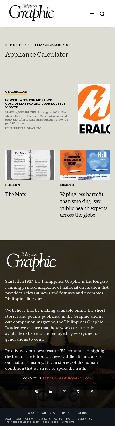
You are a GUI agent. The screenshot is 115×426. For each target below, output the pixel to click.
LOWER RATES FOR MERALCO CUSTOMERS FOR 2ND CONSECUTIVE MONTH (35, 104)
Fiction (12, 185)
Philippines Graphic (23, 128)
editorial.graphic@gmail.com (67, 378)
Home (10, 45)
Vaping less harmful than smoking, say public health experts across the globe (83, 204)
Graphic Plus (16, 91)
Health (67, 185)
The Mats (15, 194)
